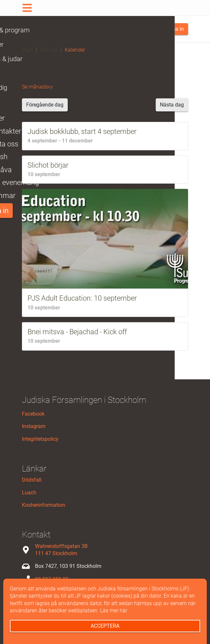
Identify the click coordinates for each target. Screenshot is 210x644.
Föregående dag (44, 105)
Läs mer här (113, 610)
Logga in (171, 29)
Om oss (49, 50)
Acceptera (105, 626)
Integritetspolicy (40, 439)
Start (27, 50)
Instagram (33, 426)
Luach (29, 492)
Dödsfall (32, 480)
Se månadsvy (37, 87)
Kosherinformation (43, 505)
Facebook (33, 414)
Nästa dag (172, 105)
